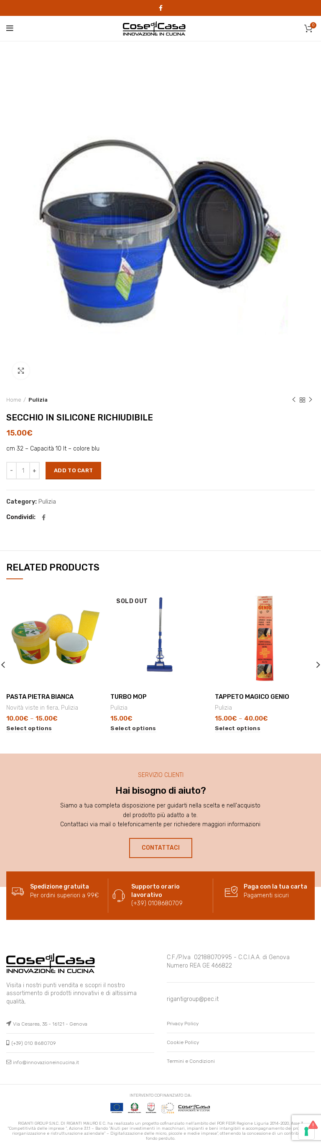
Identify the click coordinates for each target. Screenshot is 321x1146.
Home (13, 400)
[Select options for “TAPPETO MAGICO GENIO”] (237, 728)
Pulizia (38, 400)
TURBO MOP (128, 696)
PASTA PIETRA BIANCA (40, 696)
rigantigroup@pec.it (193, 999)
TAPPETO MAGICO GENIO (252, 696)
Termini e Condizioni (191, 1061)
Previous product (293, 400)
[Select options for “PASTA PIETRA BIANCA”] (29, 728)
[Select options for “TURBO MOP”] (133, 728)
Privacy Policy (183, 1023)
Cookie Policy (183, 1042)
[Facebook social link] (160, 8)
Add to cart (73, 470)
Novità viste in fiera (32, 707)
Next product (310, 400)
